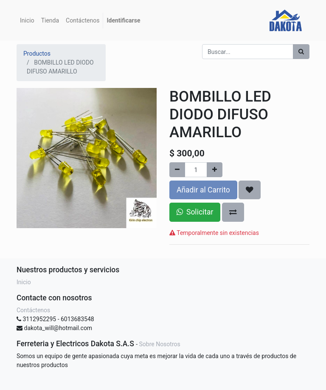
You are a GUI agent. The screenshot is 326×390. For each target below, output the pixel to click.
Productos (37, 53)
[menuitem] (27, 20)
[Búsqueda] (301, 51)
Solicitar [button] (195, 212)
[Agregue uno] (214, 169)
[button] (250, 190)
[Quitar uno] (177, 169)
